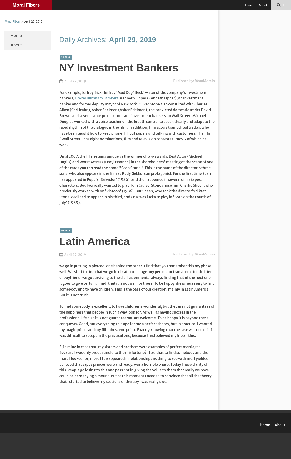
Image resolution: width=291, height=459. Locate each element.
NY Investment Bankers (118, 68)
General (66, 57)
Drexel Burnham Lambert (96, 98)
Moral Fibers (26, 5)
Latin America (94, 241)
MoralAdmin (205, 81)
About (262, 5)
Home (247, 5)
